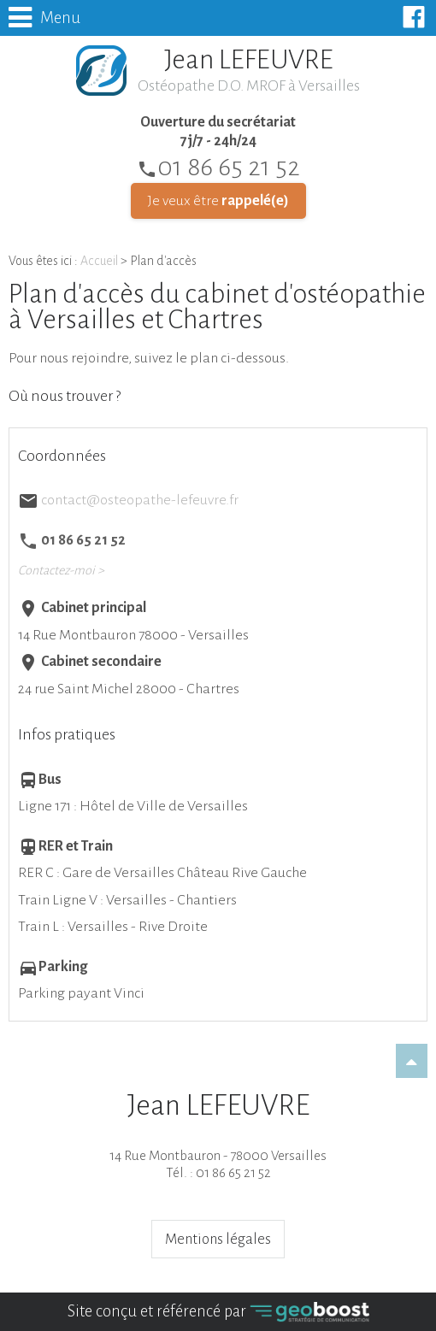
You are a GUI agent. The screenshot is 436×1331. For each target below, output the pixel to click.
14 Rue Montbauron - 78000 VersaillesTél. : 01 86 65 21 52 (218, 1135)
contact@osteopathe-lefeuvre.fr (140, 500)
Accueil (99, 261)
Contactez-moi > (61, 570)
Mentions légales (218, 1239)
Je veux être (218, 201)
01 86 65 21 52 (218, 166)
